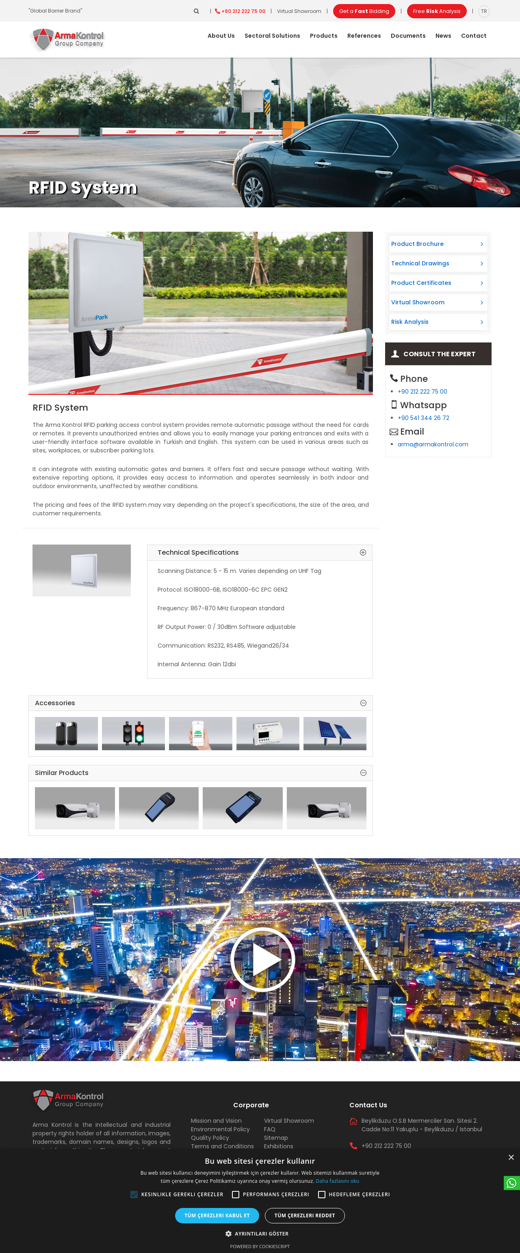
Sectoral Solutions (272, 36)
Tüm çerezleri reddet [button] (305, 1215)
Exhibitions (278, 1146)
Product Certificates (421, 283)
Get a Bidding (364, 11)
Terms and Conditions (222, 1146)
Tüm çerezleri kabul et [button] (217, 1215)
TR (484, 11)
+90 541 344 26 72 (423, 418)
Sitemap (276, 1138)
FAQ (269, 1129)
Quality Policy (210, 1138)
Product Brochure (417, 244)
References (364, 36)
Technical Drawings (420, 263)
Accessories (200, 703)
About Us (221, 36)
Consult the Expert (439, 354)
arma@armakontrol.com (433, 444)
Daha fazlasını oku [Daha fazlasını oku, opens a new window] (337, 1181)
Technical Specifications (262, 552)
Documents (408, 36)
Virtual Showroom (299, 11)
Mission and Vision (216, 1121)
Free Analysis (437, 11)
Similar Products (200, 773)
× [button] (511, 1158)
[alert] (260, 1201)
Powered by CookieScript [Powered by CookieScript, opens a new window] (260, 1246)
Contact (474, 36)
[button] (134, 1194)
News (443, 36)
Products (324, 36)
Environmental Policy (220, 1129)
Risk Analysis (410, 322)
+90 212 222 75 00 (243, 11)
